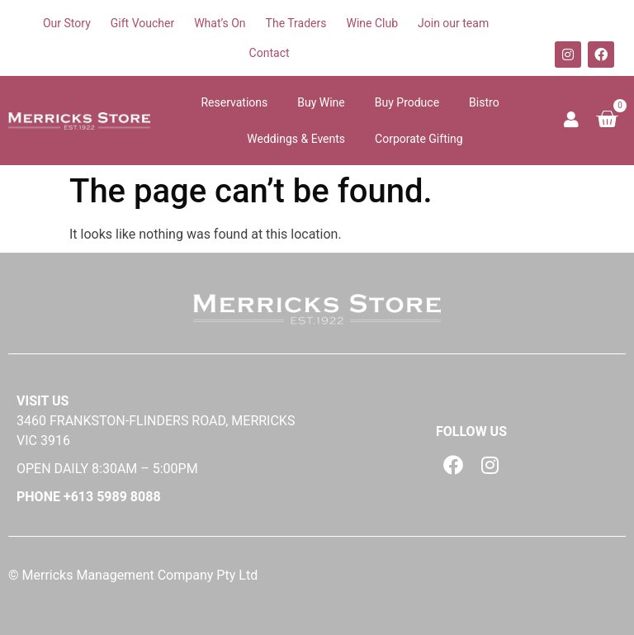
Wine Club (372, 23)
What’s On (219, 23)
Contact (269, 52)
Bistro (484, 102)
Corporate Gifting (419, 138)
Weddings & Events (296, 138)
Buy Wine (321, 102)
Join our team (453, 23)
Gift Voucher (142, 23)
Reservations (234, 102)
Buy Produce (407, 102)
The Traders (296, 23)
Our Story (67, 23)
